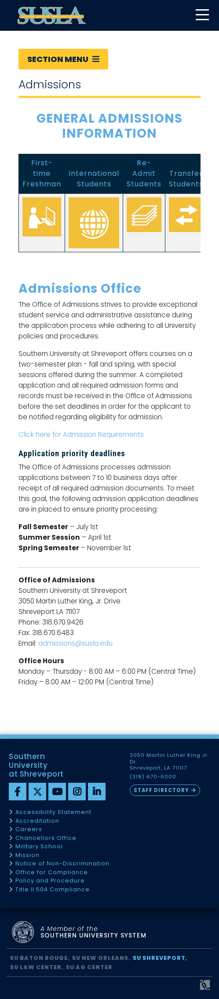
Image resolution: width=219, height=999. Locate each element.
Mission (27, 855)
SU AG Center (89, 967)
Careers (28, 829)
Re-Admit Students (144, 173)
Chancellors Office (46, 838)
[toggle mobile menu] (201, 16)
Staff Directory (161, 790)
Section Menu (63, 59)
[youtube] (57, 791)
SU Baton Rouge (39, 958)
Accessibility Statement (53, 812)
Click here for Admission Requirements (81, 434)
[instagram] (77, 791)
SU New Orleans (100, 958)
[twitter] (37, 791)
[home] (52, 15)
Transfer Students (186, 178)
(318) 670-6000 (153, 777)
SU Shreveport (159, 958)
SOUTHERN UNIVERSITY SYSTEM (93, 932)
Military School (39, 846)
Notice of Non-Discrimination (62, 864)
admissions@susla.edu (75, 643)
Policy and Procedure (50, 881)
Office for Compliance (51, 872)
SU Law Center (36, 967)
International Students (94, 178)
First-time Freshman (41, 173)
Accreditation (37, 821)
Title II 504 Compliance (52, 889)
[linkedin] (97, 791)
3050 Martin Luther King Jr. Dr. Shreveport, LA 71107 (169, 761)
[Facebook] (17, 791)
